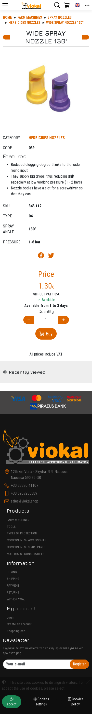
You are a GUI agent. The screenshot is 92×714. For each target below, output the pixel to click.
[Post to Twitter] (51, 256)
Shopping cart (16, 631)
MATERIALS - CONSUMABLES (25, 554)
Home (7, 17)
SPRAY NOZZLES (60, 17)
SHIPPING (13, 579)
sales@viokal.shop (24, 501)
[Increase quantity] (63, 320)
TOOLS (11, 527)
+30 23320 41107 (24, 485)
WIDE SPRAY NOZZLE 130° (65, 23)
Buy (48, 334)
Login (10, 617)
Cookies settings (41, 701)
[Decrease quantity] (28, 320)
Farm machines (29, 17)
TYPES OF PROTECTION (22, 533)
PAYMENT (13, 585)
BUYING (12, 572)
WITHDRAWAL (16, 599)
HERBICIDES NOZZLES (24, 23)
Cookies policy (75, 701)
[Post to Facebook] (41, 256)
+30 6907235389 (24, 493)
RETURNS (13, 592)
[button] (57, 5)
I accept (11, 701)
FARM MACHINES (18, 520)
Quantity (46, 311)
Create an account (19, 624)
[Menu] (5, 5)
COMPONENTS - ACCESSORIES (26, 540)
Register (79, 664)
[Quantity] (46, 320)
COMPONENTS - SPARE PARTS (26, 547)
